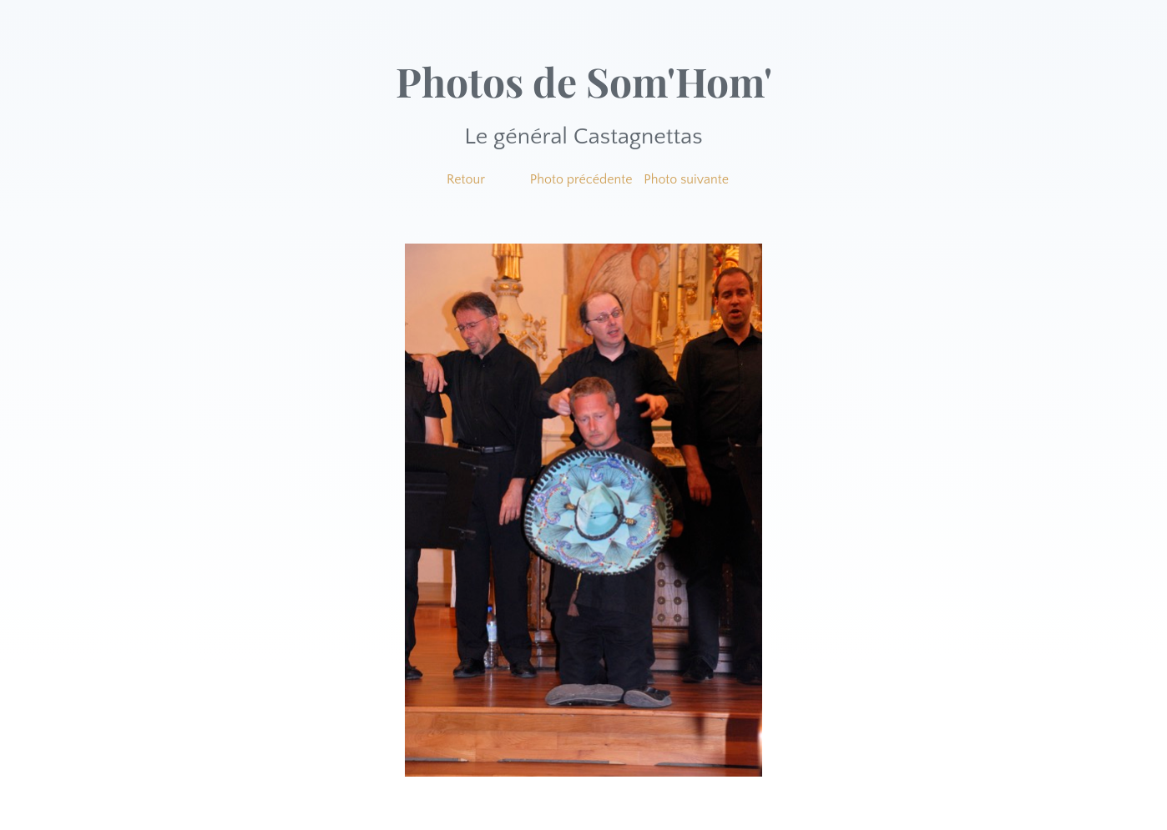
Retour (466, 179)
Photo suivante (686, 179)
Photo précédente (581, 179)
